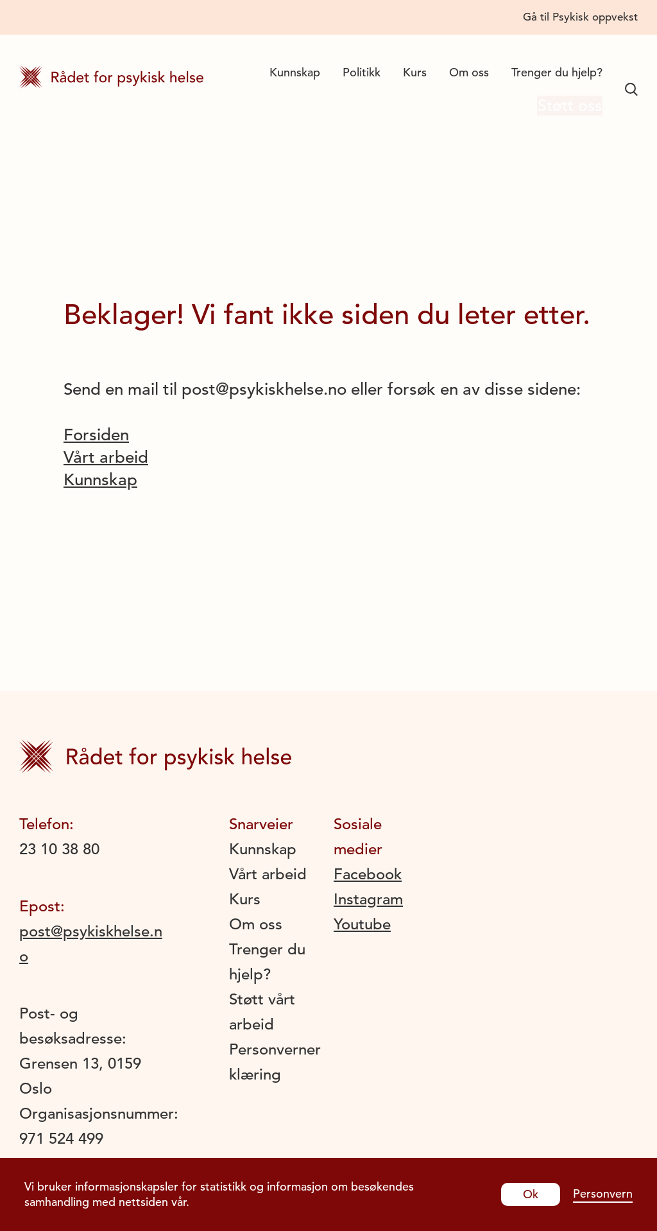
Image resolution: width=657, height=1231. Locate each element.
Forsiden (96, 435)
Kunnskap (294, 72)
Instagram (368, 899)
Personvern (603, 1193)
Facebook (368, 874)
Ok (530, 1194)
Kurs (415, 72)
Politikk (361, 72)
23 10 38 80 (59, 849)
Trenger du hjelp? (556, 72)
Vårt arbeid (106, 457)
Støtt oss (564, 106)
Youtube (362, 924)
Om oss (469, 72)
